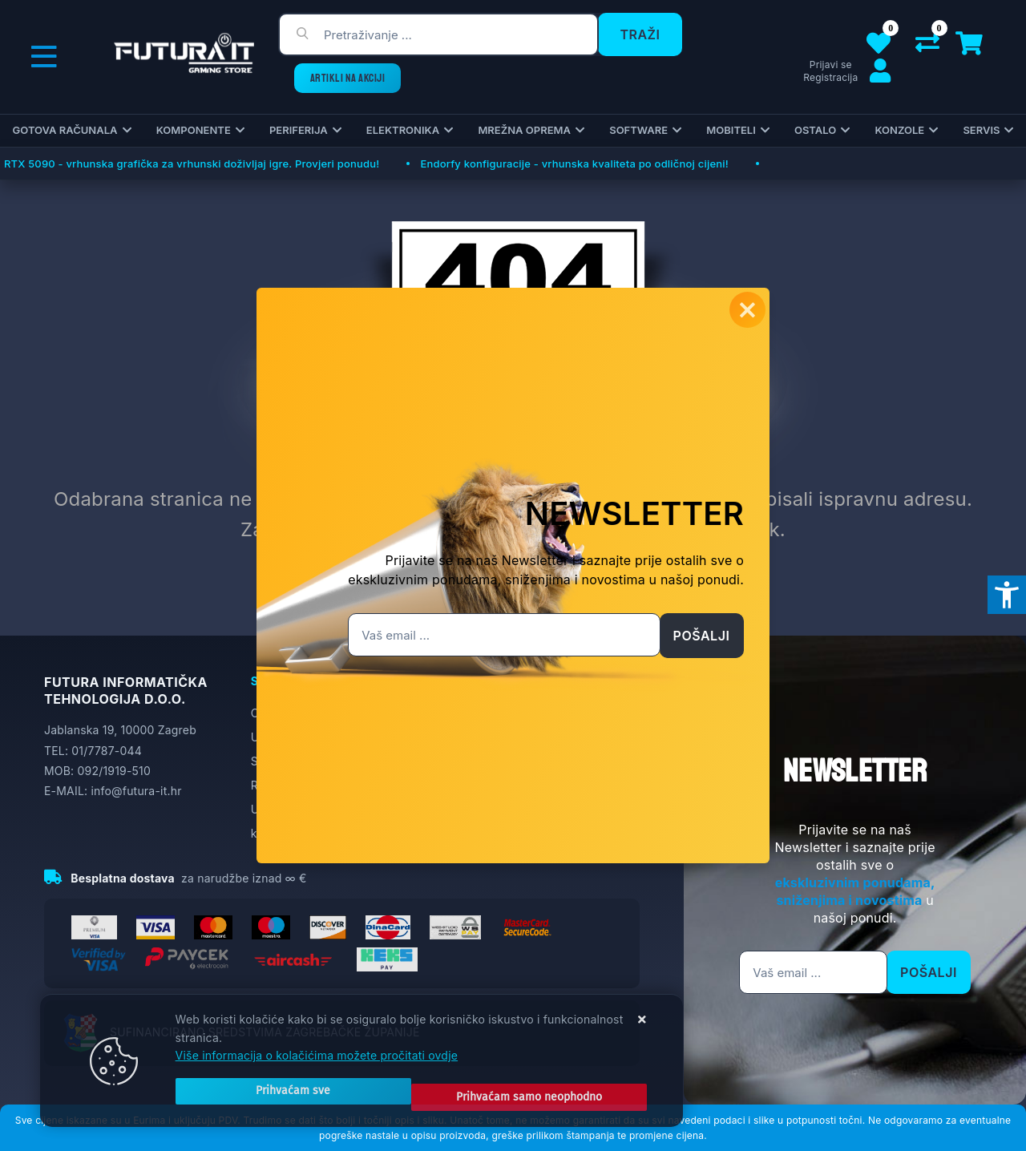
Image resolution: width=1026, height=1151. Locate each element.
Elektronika (402, 129)
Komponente (193, 129)
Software (638, 129)
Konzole (899, 129)
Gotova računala (65, 129)
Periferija (298, 129)
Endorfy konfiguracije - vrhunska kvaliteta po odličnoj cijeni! (574, 163)
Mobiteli (731, 129)
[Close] (270, 1097)
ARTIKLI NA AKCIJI (348, 78)
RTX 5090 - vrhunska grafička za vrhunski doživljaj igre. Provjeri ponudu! (191, 163)
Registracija (830, 77)
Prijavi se (831, 65)
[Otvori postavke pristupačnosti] (1007, 595)
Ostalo (815, 129)
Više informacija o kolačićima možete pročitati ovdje (317, 1067)
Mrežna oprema (524, 129)
